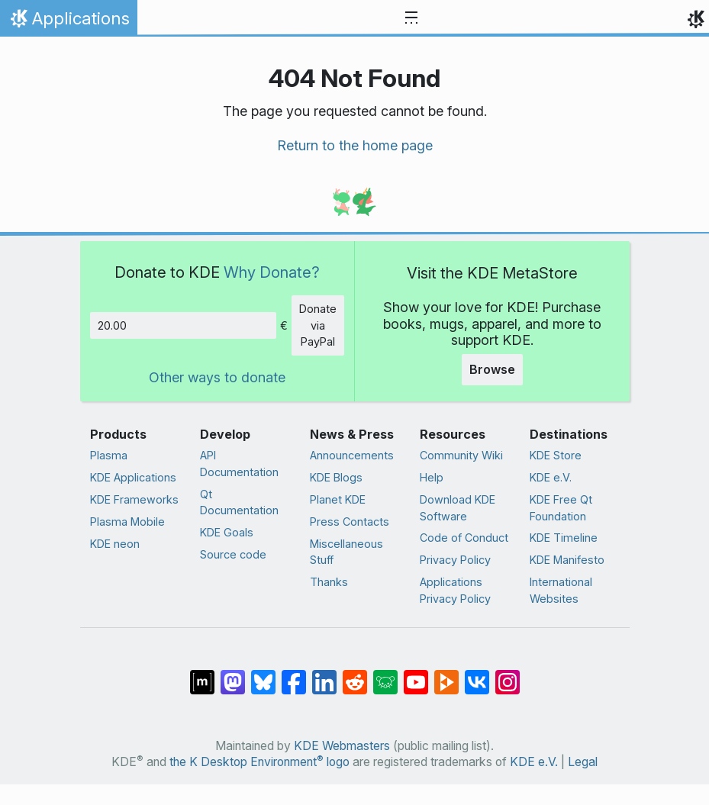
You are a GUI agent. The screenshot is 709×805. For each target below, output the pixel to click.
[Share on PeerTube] (446, 674)
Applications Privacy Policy (455, 590)
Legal (583, 762)
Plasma (108, 455)
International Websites (561, 590)
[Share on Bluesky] (263, 674)
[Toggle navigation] (411, 18)
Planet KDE (338, 499)
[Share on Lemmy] (385, 674)
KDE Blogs (336, 477)
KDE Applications (133, 477)
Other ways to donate (217, 377)
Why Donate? (272, 272)
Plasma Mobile (127, 521)
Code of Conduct (464, 537)
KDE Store (556, 455)
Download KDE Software (457, 508)
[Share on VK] (477, 674)
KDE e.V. (551, 477)
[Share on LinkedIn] (324, 674)
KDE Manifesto (567, 559)
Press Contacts (349, 521)
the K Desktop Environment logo (259, 762)
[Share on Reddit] (355, 674)
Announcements (352, 455)
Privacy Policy (455, 559)
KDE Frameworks (134, 499)
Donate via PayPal (318, 325)
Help (431, 477)
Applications (68, 22)
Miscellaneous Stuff (346, 552)
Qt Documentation (239, 502)
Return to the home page (355, 145)
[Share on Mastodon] (233, 674)
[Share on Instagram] (507, 674)
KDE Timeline (564, 537)
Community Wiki (461, 455)
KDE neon (115, 543)
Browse (492, 369)
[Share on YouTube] (416, 674)
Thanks (329, 581)
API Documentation (239, 463)
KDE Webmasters (342, 746)
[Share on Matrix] (202, 674)
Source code (233, 554)
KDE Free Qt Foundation (561, 508)
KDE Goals (226, 532)
